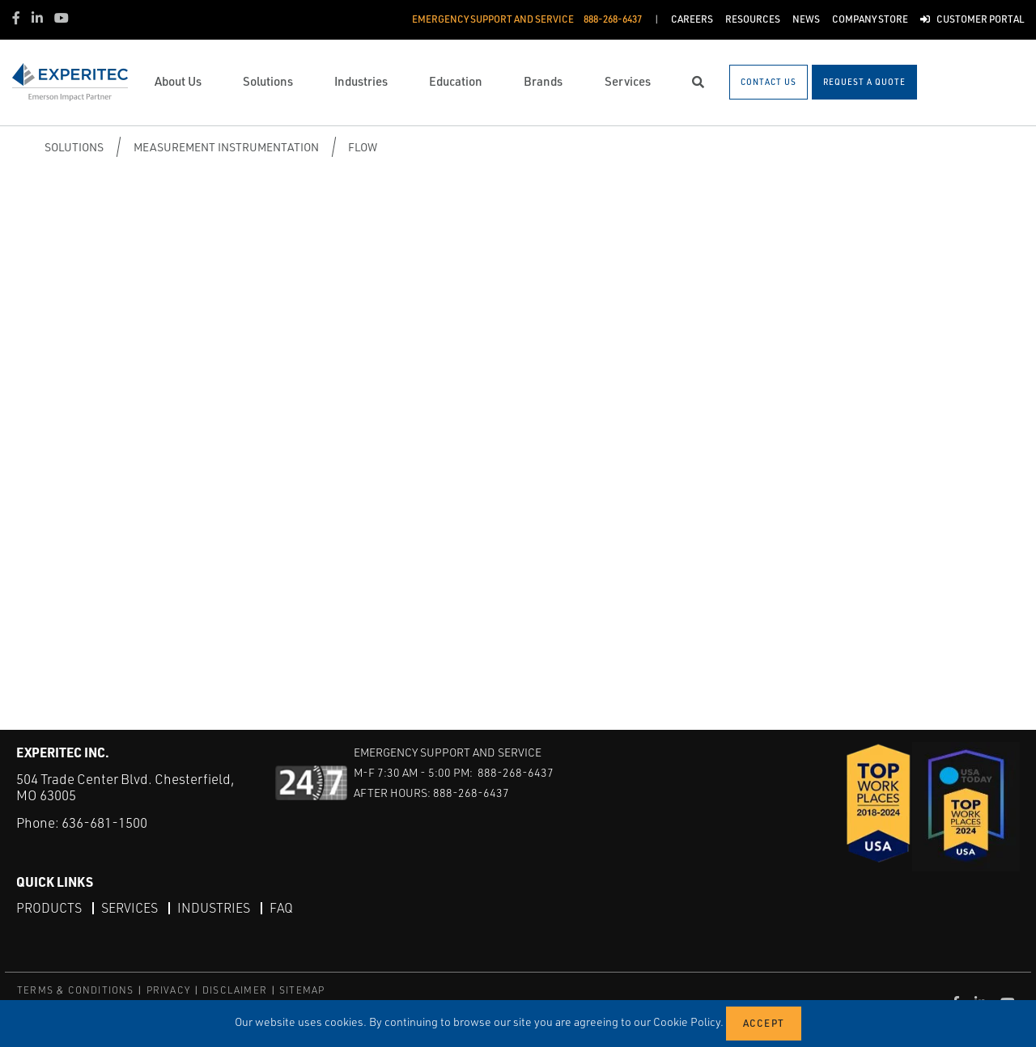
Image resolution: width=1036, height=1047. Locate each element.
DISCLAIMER (234, 990)
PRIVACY (168, 990)
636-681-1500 (104, 822)
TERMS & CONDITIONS (75, 990)
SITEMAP (302, 990)
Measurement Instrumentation (226, 147)
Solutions (74, 147)
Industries (213, 908)
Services (129, 908)
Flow (362, 147)
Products (49, 908)
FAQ (281, 908)
